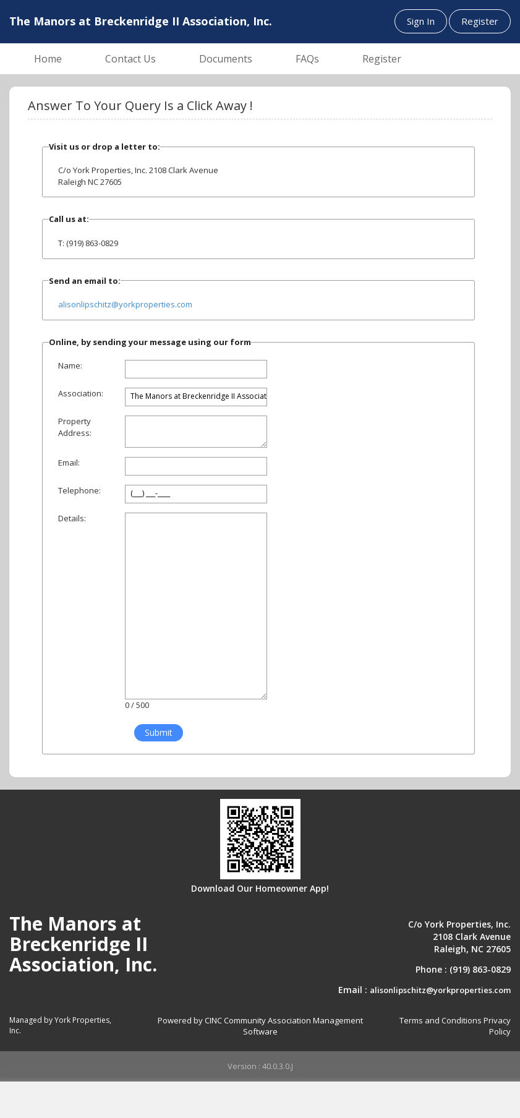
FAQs (307, 59)
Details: (72, 518)
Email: (69, 462)
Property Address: (75, 427)
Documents (225, 59)
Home (48, 59)
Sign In (421, 21)
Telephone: (79, 490)
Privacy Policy (497, 1026)
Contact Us (130, 59)
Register (479, 21)
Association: (80, 393)
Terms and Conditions (440, 1020)
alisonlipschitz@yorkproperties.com (125, 304)
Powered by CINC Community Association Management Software (260, 1026)
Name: (70, 365)
